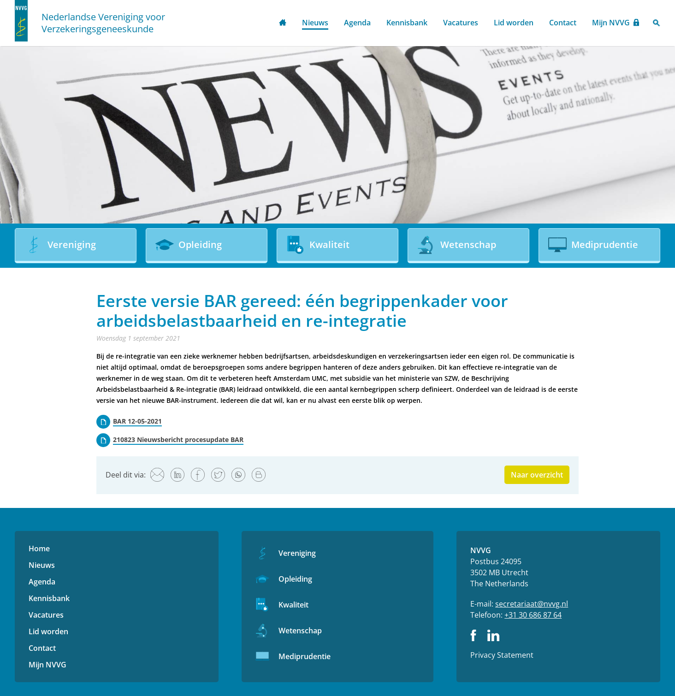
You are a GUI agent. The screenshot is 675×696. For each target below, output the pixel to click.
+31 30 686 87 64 (533, 615)
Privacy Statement (501, 655)
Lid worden (513, 23)
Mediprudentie (304, 656)
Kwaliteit (293, 605)
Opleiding (295, 579)
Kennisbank (406, 23)
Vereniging (297, 553)
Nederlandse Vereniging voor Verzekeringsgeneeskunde (103, 23)
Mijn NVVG (611, 23)
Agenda (357, 23)
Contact (562, 23)
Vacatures (460, 23)
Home (282, 23)
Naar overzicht (537, 475)
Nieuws (315, 23)
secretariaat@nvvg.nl (531, 604)
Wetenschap (300, 630)
